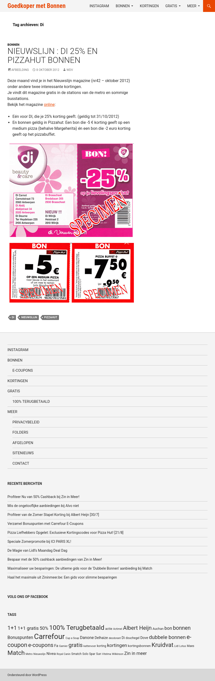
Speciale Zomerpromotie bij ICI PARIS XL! (39, 542)
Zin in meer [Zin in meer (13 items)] (135, 653)
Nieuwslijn (29, 317)
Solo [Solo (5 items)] (85, 654)
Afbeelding (20, 70)
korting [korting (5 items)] (101, 646)
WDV (69, 70)
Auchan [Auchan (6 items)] (158, 629)
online (49, 104)
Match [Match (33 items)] (16, 652)
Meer (191, 6)
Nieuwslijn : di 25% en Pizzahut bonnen (52, 55)
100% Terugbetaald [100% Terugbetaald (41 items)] (76, 627)
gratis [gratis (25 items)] (75, 645)
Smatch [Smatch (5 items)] (76, 654)
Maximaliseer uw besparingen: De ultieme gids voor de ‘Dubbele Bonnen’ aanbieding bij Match (79, 568)
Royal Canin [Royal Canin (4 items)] (63, 654)
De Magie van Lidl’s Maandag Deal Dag (37, 550)
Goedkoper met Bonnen (36, 5)
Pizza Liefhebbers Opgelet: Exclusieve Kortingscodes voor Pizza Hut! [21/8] (65, 533)
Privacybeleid (26, 422)
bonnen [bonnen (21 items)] (182, 628)
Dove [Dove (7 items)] (144, 638)
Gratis (171, 6)
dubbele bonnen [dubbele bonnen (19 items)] (167, 637)
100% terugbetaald (31, 401)
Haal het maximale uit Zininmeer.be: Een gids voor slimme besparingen (62, 577)
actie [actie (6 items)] (108, 629)
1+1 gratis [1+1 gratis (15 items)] (28, 628)
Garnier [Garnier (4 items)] (63, 646)
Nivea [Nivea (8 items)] (51, 653)
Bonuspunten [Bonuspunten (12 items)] (20, 637)
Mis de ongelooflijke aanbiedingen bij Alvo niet (43, 506)
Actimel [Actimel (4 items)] (117, 629)
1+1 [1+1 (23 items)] (12, 628)
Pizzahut (50, 317)
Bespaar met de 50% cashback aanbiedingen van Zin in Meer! (54, 559)
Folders (20, 432)
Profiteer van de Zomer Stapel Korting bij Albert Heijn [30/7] (53, 515)
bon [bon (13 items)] (168, 628)
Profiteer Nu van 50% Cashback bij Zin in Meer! (43, 497)
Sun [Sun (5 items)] (98, 654)
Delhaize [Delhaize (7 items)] (101, 638)
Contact (20, 463)
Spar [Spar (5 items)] (92, 654)
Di (13, 317)
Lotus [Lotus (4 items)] (182, 646)
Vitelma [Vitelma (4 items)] (106, 654)
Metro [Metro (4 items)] (29, 654)
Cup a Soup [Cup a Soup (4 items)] (72, 638)
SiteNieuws (23, 453)
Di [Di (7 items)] (123, 638)
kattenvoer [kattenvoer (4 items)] (90, 646)
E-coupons (22, 370)
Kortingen (149, 6)
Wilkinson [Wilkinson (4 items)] (117, 654)
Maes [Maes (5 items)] (190, 646)
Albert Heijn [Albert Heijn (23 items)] (137, 628)
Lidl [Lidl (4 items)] (176, 646)
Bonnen (123, 6)
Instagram (99, 6)
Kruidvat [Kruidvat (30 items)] (162, 644)
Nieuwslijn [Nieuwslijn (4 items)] (39, 654)
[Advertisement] (183, 47)
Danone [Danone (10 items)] (87, 637)
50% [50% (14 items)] (44, 628)
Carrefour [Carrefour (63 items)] (49, 636)
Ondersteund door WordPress (27, 675)
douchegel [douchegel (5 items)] (133, 638)
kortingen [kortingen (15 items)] (117, 645)
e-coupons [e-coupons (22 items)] (40, 645)
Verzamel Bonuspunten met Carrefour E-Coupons (45, 524)
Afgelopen (22, 443)
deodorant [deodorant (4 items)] (115, 638)
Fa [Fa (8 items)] (56, 645)
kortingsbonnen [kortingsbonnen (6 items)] (139, 646)
